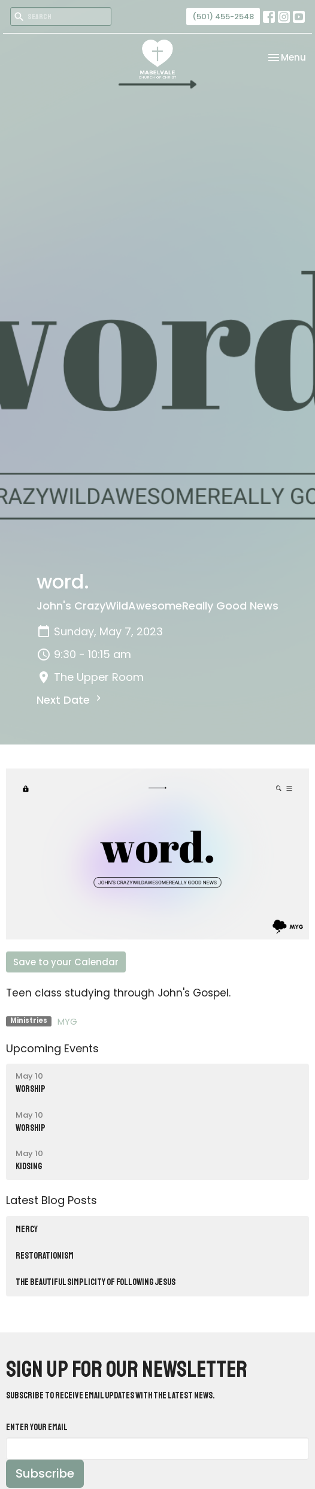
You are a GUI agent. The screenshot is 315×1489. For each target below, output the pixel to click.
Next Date (70, 699)
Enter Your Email (37, 1427)
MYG (67, 1021)
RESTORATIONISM (45, 1256)
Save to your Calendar (66, 962)
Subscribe (45, 1473)
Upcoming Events (52, 1048)
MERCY (27, 1229)
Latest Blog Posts (51, 1200)
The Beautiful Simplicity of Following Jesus (95, 1282)
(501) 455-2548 (223, 16)
